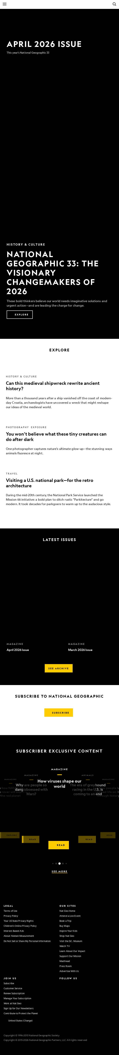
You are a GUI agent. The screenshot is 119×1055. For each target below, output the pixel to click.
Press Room (65, 966)
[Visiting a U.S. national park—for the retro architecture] (59, 484)
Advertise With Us (69, 971)
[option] (35, 602)
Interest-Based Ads (14, 930)
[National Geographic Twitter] (61, 990)
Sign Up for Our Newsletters (18, 1008)
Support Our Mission (70, 956)
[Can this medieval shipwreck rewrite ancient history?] (59, 387)
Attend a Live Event (70, 915)
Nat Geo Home (67, 910)
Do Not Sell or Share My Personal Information (27, 941)
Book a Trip (65, 920)
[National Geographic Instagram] (61, 983)
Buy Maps (64, 925)
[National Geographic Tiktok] (71, 998)
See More (59, 871)
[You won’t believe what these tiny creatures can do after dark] (59, 436)
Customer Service (13, 988)
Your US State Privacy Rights (18, 920)
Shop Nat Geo (66, 935)
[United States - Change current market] (18, 1020)
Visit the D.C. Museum (70, 941)
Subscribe (9, 983)
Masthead (64, 961)
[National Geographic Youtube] (70, 990)
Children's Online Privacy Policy (20, 925)
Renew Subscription (14, 993)
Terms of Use (10, 910)
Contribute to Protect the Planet (21, 1013)
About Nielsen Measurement (19, 935)
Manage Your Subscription (17, 998)
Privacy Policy (11, 915)
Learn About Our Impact (72, 951)
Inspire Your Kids (68, 930)
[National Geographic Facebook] (70, 983)
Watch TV (64, 946)
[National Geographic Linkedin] (62, 998)
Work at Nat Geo (12, 1003)
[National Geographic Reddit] (62, 1006)
